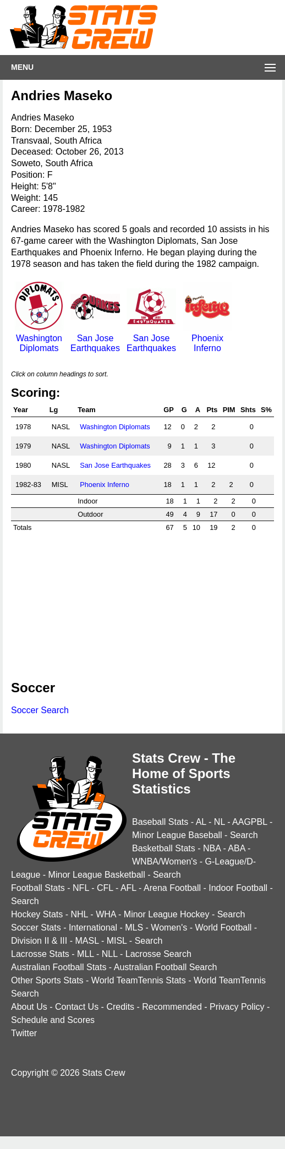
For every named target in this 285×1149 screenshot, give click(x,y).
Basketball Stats (163, 848)
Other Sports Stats (47, 980)
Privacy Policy (237, 1006)
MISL (117, 940)
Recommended (172, 1006)
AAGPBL (249, 822)
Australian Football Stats (58, 967)
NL (219, 822)
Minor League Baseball (177, 835)
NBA (212, 848)
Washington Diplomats (39, 338)
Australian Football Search (165, 967)
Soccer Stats (36, 927)
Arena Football (172, 888)
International (93, 927)
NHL (78, 914)
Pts (212, 410)
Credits (120, 1006)
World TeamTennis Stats (138, 980)
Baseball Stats (160, 822)
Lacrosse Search (158, 954)
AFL (128, 888)
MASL (86, 940)
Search (244, 835)
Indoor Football (238, 888)
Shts (248, 410)
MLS (134, 927)
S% (266, 410)
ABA (236, 848)
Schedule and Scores (53, 1020)
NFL (81, 888)
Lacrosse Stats (40, 954)
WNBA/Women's (164, 861)
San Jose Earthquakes (95, 338)
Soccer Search (40, 710)
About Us (29, 1006)
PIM (229, 410)
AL (201, 822)
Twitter (24, 1033)
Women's (169, 927)
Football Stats (38, 888)
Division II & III (39, 940)
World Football (223, 927)
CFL (105, 888)
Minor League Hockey (167, 914)
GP (168, 410)
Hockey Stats (37, 914)
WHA (106, 914)
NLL (110, 954)
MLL (85, 954)
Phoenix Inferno (207, 338)
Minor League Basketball (96, 874)
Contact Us (76, 1006)
